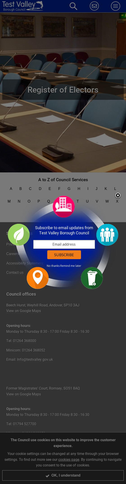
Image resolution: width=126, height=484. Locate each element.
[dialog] (63, 242)
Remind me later (71, 265)
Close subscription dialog (118, 195)
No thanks (53, 265)
